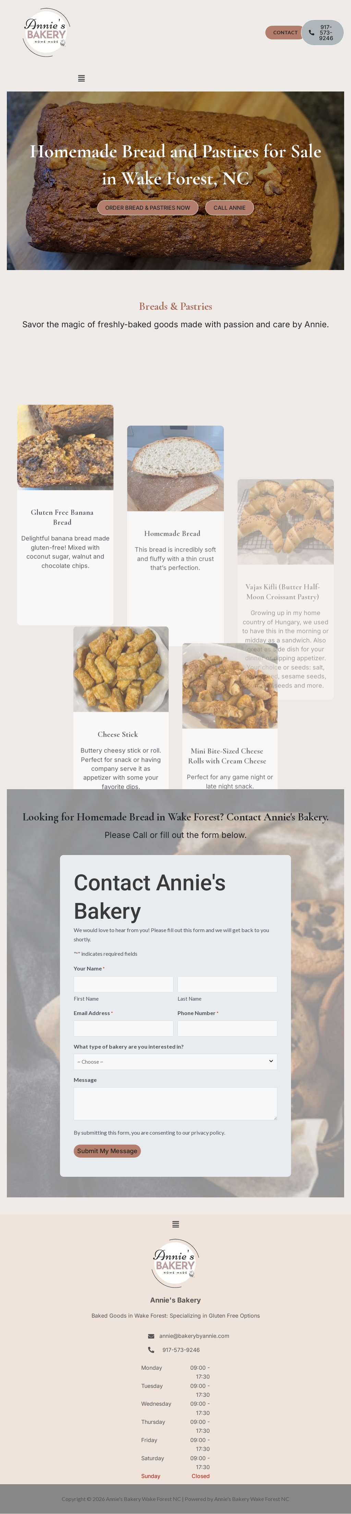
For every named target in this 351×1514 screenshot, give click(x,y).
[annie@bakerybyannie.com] (151, 1336)
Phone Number (198, 1013)
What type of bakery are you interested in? (129, 1046)
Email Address (93, 1013)
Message (85, 1080)
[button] (81, 78)
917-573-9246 (181, 1349)
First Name (86, 999)
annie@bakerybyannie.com (194, 1336)
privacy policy (207, 1132)
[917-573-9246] (151, 1350)
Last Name (190, 999)
